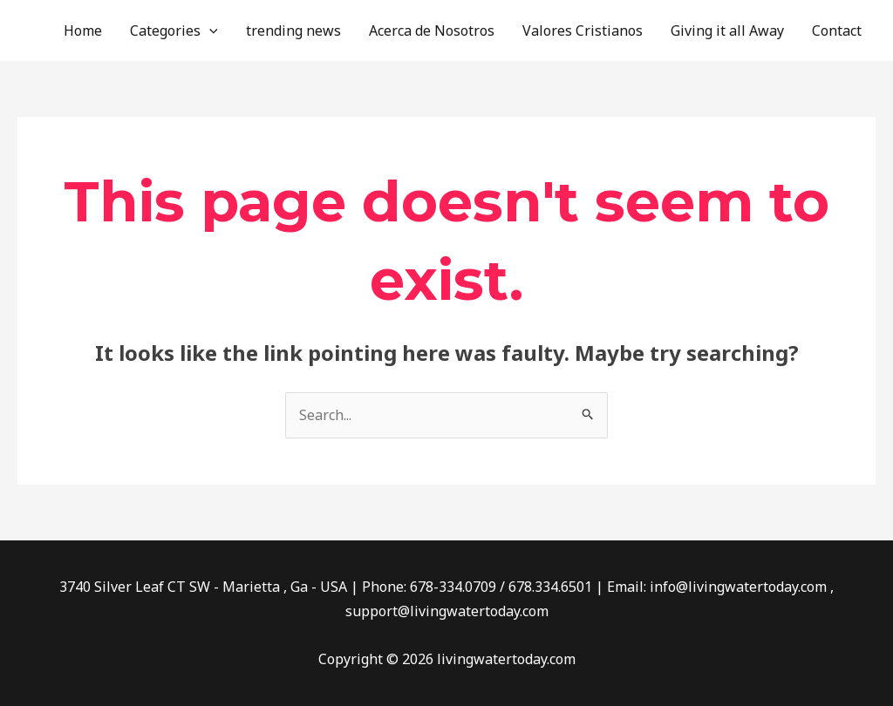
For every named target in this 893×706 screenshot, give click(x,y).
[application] (209, 30)
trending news (293, 30)
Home (83, 30)
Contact (837, 30)
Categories (174, 30)
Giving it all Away (727, 30)
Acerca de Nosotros (431, 30)
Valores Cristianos (582, 30)
